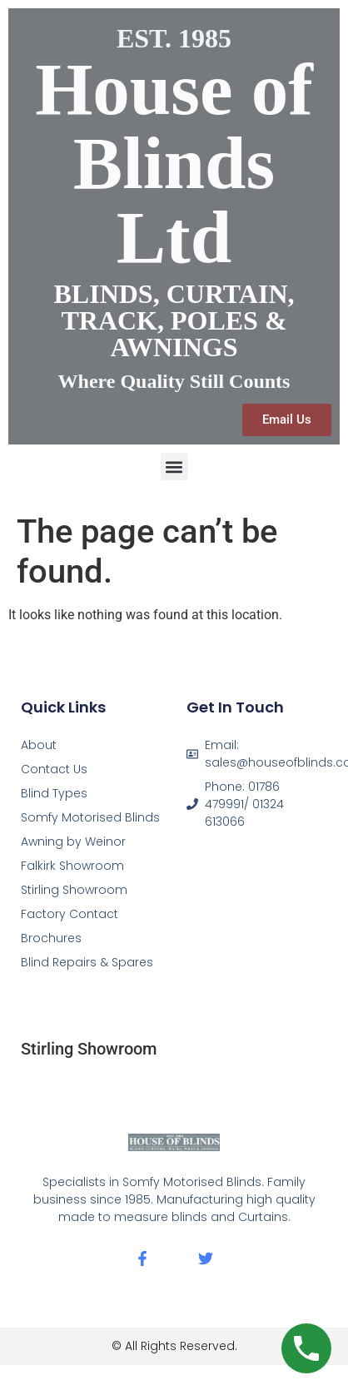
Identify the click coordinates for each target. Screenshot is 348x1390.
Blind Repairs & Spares (87, 962)
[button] (174, 466)
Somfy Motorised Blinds (90, 817)
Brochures (51, 938)
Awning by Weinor (73, 841)
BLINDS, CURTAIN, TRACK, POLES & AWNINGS (174, 320)
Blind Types (54, 793)
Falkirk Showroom (72, 865)
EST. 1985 (174, 38)
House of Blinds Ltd (174, 163)
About (39, 745)
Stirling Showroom (74, 889)
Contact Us (54, 769)
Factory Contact (69, 914)
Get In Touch (235, 707)
